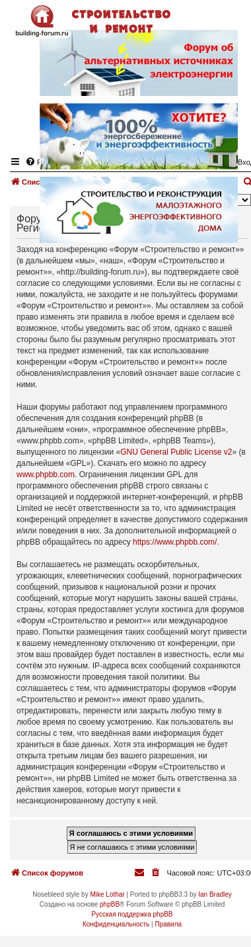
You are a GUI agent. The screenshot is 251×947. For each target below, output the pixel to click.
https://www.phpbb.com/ (175, 542)
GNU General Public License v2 (176, 452)
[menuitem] (156, 873)
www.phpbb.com (46, 474)
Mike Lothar (107, 894)
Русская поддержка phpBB (131, 914)
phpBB (110, 904)
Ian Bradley (215, 894)
